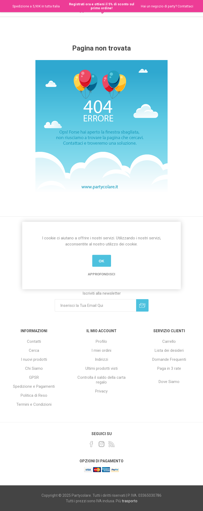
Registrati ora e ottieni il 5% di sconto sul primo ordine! (101, 6)
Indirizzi (101, 359)
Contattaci (185, 6)
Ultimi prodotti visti (101, 368)
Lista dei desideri (169, 350)
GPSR (34, 377)
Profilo (101, 341)
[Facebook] (91, 444)
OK (101, 261)
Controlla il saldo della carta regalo (101, 380)
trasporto (129, 501)
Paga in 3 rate (169, 368)
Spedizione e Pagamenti (34, 386)
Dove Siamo (169, 381)
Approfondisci (101, 274)
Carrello (169, 341)
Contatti (34, 341)
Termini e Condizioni (34, 404)
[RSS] (111, 444)
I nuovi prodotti (34, 359)
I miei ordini (101, 350)
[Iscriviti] (95, 305)
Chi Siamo (34, 368)
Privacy (101, 391)
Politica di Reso (34, 395)
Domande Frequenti (169, 359)
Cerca (34, 350)
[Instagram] (101, 444)
